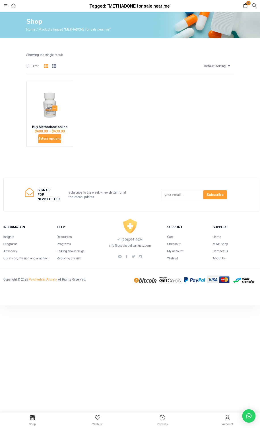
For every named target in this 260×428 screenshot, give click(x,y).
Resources (64, 246)
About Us (219, 267)
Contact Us (220, 260)
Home (30, 29)
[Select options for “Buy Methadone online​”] (49, 144)
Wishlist (172, 267)
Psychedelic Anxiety (43, 288)
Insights (8, 246)
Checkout (174, 253)
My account (175, 260)
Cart (170, 246)
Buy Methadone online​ (50, 130)
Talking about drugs (71, 260)
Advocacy (10, 260)
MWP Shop (220, 253)
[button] (245, 6)
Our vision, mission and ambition (26, 267)
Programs (10, 253)
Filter (32, 66)
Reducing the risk (69, 267)
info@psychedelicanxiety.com (130, 254)
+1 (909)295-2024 (130, 249)
